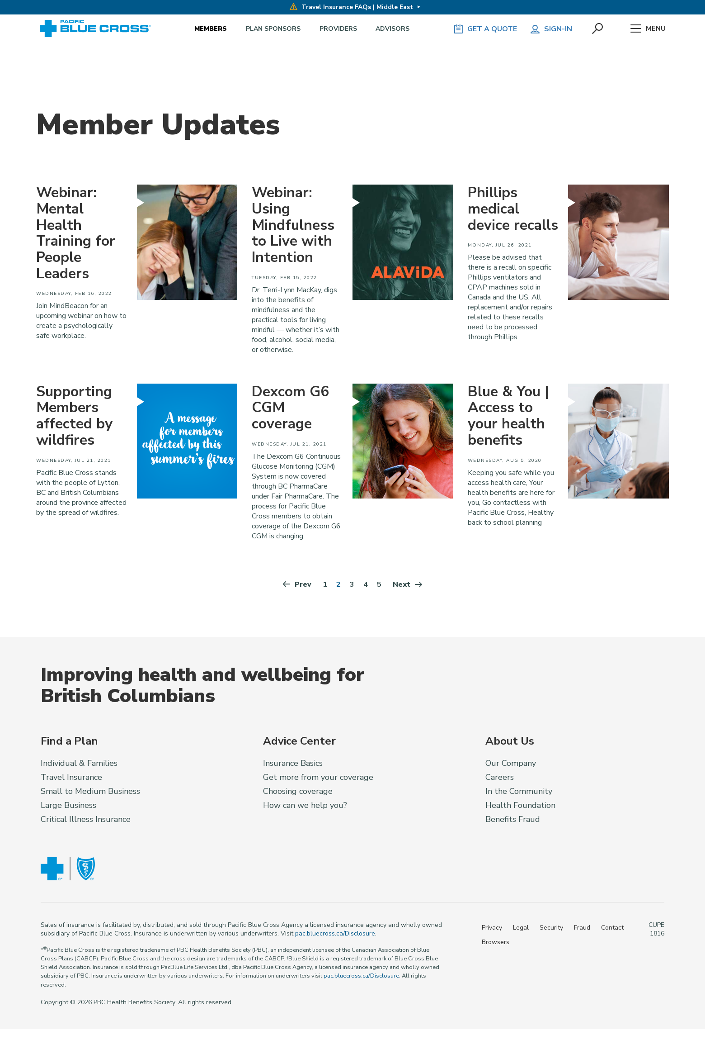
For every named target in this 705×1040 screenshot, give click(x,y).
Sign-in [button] (549, 29)
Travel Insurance (71, 778)
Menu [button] (647, 29)
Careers (499, 778)
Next (408, 586)
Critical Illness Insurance (86, 820)
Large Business (68, 806)
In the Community (518, 792)
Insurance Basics (293, 764)
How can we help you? (305, 806)
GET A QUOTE (483, 29)
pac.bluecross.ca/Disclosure (335, 934)
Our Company (510, 764)
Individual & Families (79, 764)
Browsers (495, 943)
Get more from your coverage (318, 778)
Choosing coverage (298, 792)
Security (551, 928)
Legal (521, 928)
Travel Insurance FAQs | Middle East (351, 7)
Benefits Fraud (512, 820)
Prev (296, 586)
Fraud (582, 928)
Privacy (492, 928)
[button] (597, 28)
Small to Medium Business (90, 792)
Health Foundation (520, 806)
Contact (612, 928)
